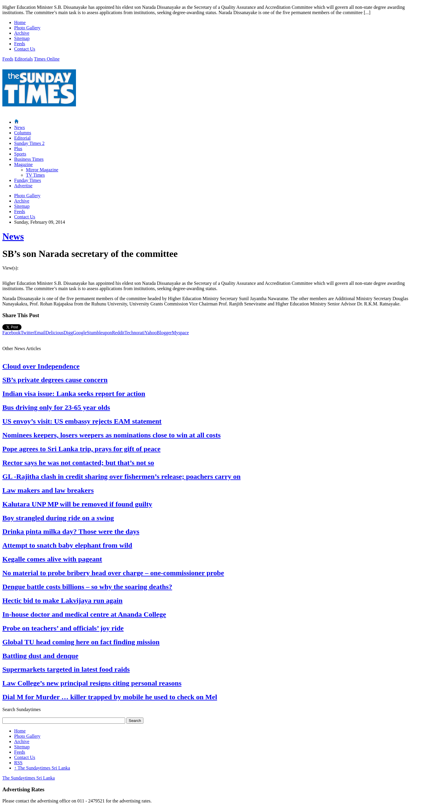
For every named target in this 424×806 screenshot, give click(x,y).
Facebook (11, 332)
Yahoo (151, 332)
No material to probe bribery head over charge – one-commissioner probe (113, 573)
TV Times (35, 175)
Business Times (29, 159)
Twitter (27, 332)
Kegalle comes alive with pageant (52, 559)
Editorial (22, 138)
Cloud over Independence (41, 366)
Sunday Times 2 (29, 143)
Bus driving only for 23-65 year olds (56, 407)
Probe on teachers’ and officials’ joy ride (63, 628)
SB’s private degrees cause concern (54, 380)
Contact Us (24, 48)
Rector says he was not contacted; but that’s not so (78, 462)
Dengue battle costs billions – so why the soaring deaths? (87, 587)
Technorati (135, 332)
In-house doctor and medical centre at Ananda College (84, 614)
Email (39, 332)
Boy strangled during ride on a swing (58, 518)
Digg (68, 332)
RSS (18, 762)
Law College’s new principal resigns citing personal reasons (91, 683)
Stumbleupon (99, 332)
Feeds (19, 43)
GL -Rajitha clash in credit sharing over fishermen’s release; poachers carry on (121, 476)
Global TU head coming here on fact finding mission (81, 642)
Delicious (54, 332)
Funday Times (27, 180)
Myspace (180, 332)
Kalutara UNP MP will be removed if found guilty (77, 504)
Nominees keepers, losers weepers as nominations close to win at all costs (111, 435)
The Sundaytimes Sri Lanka (42, 767)
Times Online (46, 58)
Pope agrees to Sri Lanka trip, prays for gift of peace (81, 449)
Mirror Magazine (42, 169)
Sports (20, 153)
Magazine (23, 164)
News (19, 127)
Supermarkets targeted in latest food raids (66, 669)
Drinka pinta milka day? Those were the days (70, 531)
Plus (18, 148)
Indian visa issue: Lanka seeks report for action (73, 393)
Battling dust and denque (40, 656)
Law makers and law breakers (48, 490)
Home (20, 22)
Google (80, 332)
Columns (22, 132)
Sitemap (21, 38)
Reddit (118, 332)
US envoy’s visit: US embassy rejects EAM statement (82, 421)
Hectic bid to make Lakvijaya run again (62, 600)
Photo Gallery (27, 27)
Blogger (164, 332)
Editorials (23, 58)
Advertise (23, 185)
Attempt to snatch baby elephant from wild (67, 545)
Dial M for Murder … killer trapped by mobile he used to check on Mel (109, 697)
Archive (21, 33)
